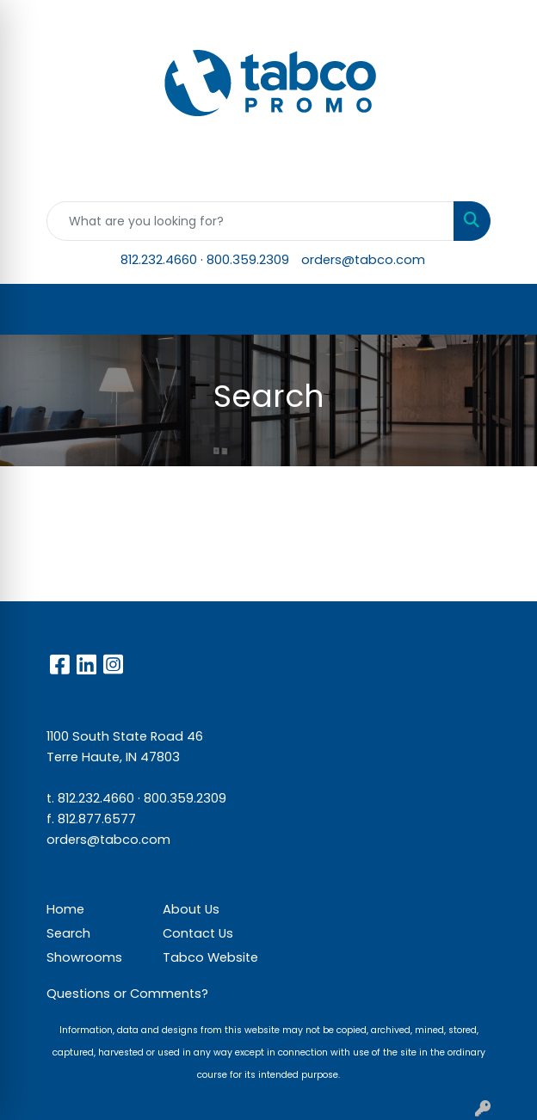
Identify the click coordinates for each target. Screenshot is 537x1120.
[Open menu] (502, 309)
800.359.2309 (248, 259)
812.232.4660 (158, 259)
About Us (191, 909)
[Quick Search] (250, 221)
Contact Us (198, 933)
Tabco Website (210, 957)
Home (65, 909)
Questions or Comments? (127, 993)
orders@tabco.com (363, 259)
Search (68, 933)
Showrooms (84, 957)
